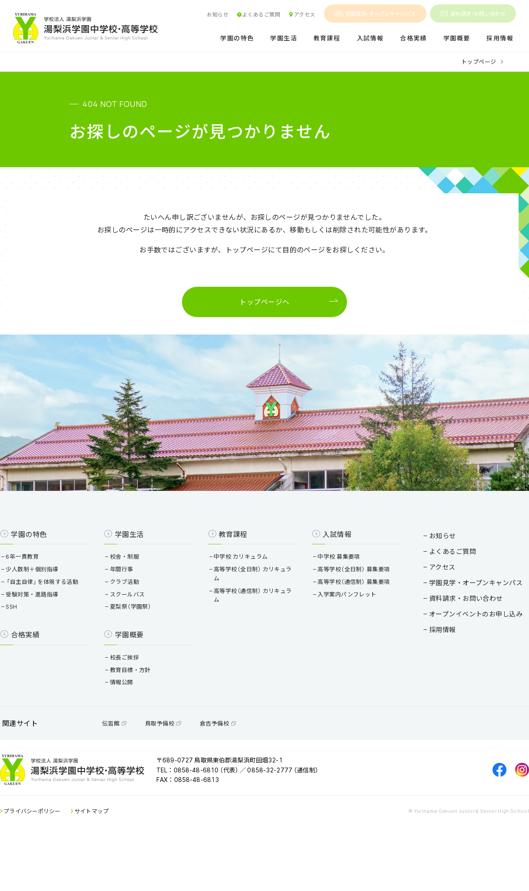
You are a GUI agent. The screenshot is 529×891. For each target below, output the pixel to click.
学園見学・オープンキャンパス (375, 13)
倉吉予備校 (242, 763)
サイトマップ (116, 860)
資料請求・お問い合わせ (473, 13)
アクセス (301, 14)
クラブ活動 (138, 614)
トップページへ (264, 305)
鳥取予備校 (187, 763)
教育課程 (327, 38)
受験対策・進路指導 (57, 627)
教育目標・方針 (144, 702)
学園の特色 (237, 38)
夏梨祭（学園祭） (144, 639)
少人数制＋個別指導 (57, 601)
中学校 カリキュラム (245, 589)
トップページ (478, 61)
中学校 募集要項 (333, 589)
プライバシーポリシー (56, 860)
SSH (36, 639)
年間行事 (135, 601)
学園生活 (283, 38)
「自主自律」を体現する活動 (67, 614)
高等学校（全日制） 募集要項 (348, 601)
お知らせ (217, 14)
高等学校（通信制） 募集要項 (348, 614)
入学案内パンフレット (341, 627)
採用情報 (499, 38)
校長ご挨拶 (138, 690)
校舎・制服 (138, 589)
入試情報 (370, 38)
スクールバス (141, 627)
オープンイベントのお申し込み (452, 638)
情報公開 (135, 715)
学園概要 (456, 38)
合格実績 (413, 38)
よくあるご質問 (258, 14)
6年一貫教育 (47, 589)
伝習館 (138, 763)
